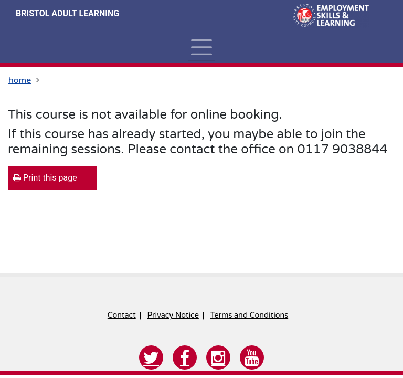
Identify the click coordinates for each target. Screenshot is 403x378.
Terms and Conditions (249, 315)
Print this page (45, 178)
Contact (122, 315)
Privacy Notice (173, 315)
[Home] (329, 16)
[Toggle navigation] (201, 47)
